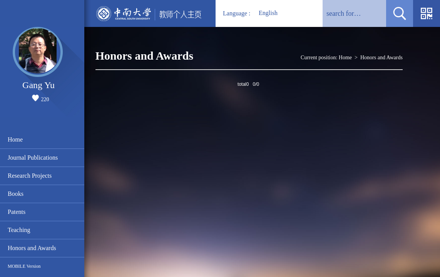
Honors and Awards (32, 248)
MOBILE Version (24, 266)
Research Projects (30, 175)
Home (15, 139)
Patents (16, 212)
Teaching (19, 230)
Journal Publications (33, 157)
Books (15, 193)
